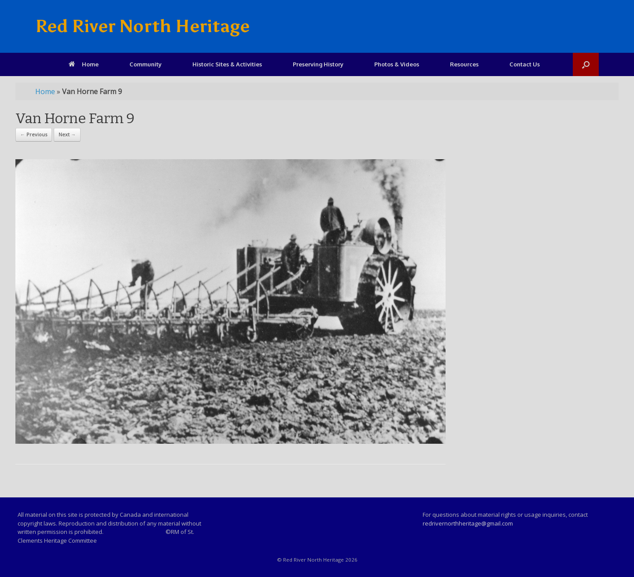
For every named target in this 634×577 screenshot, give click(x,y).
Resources (464, 64)
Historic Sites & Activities (227, 64)
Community (145, 64)
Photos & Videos (396, 64)
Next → (67, 134)
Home (84, 64)
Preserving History (318, 64)
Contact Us (524, 64)
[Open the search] (586, 64)
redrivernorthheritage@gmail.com (468, 523)
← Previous (33, 134)
